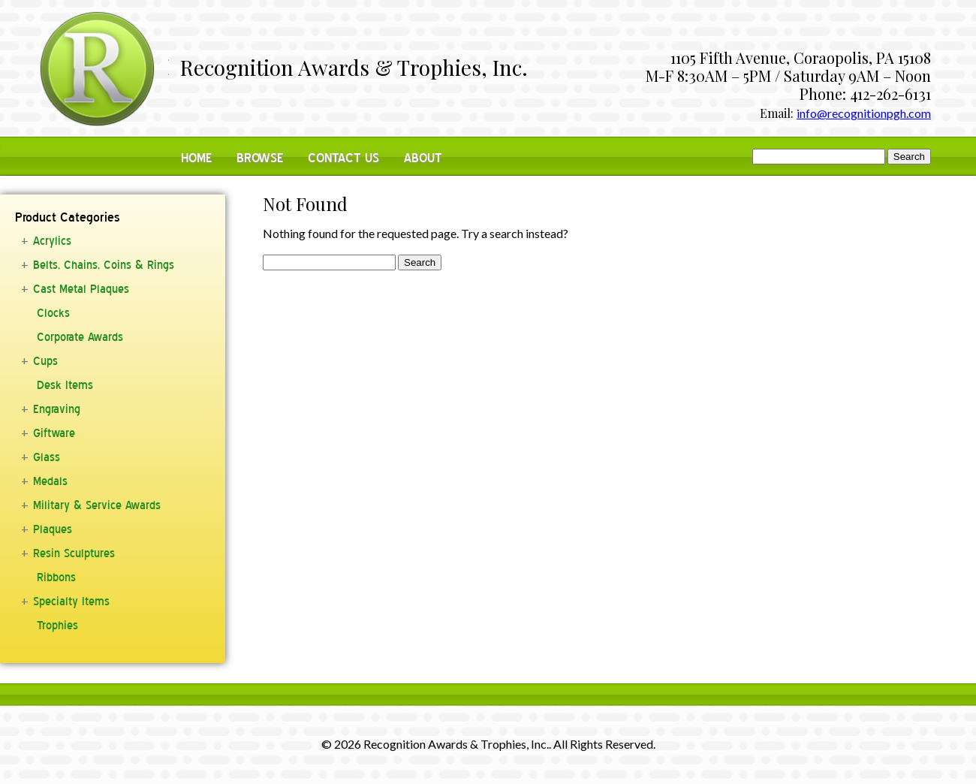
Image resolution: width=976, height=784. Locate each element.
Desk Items (65, 385)
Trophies (57, 625)
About (423, 158)
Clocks (53, 313)
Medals (50, 481)
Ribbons (56, 577)
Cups (45, 361)
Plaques (52, 529)
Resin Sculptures (74, 553)
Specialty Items (71, 601)
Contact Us (343, 158)
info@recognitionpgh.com (864, 113)
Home (196, 158)
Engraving (56, 409)
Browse (259, 158)
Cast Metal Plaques (81, 289)
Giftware (54, 433)
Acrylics (52, 241)
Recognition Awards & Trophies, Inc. (354, 69)
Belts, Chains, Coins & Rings (103, 265)
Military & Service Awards (97, 505)
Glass (46, 457)
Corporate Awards (80, 337)
